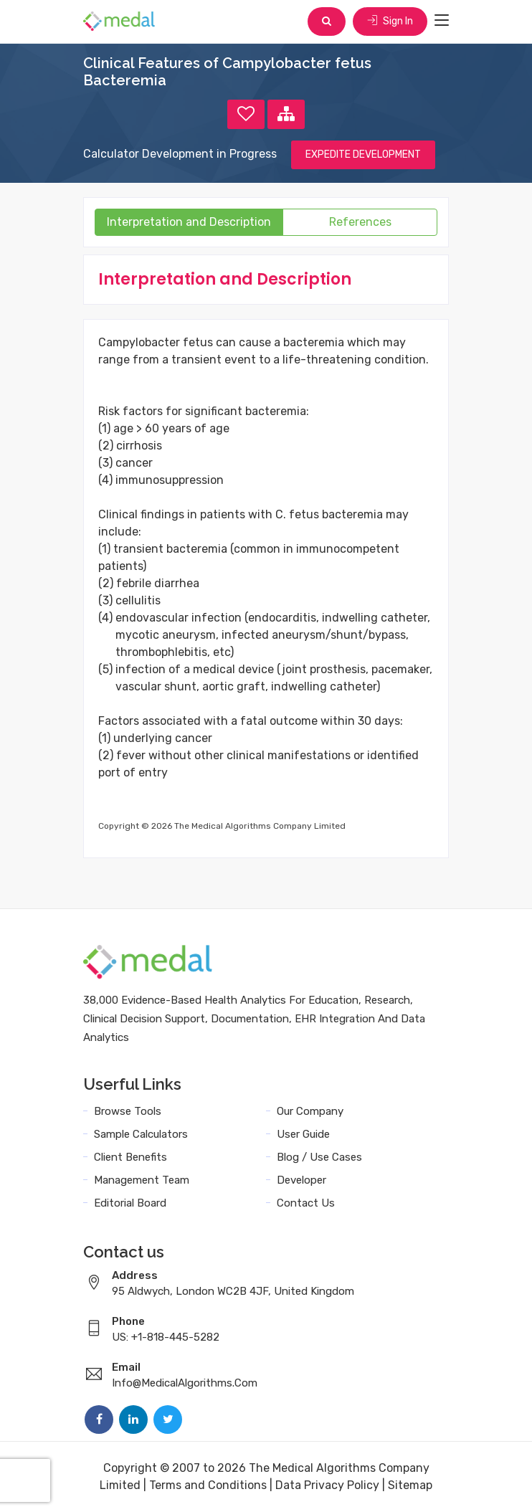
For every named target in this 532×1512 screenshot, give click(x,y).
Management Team (141, 1180)
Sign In (390, 21)
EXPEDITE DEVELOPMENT (363, 154)
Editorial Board (130, 1203)
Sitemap (410, 1485)
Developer (301, 1180)
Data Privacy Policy (327, 1485)
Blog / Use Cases (319, 1157)
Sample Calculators (141, 1134)
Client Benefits (130, 1157)
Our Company (310, 1111)
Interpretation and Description (189, 222)
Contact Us (306, 1203)
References (360, 222)
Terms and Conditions (208, 1485)
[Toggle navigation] (441, 20)
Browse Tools (127, 1111)
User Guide (303, 1134)
